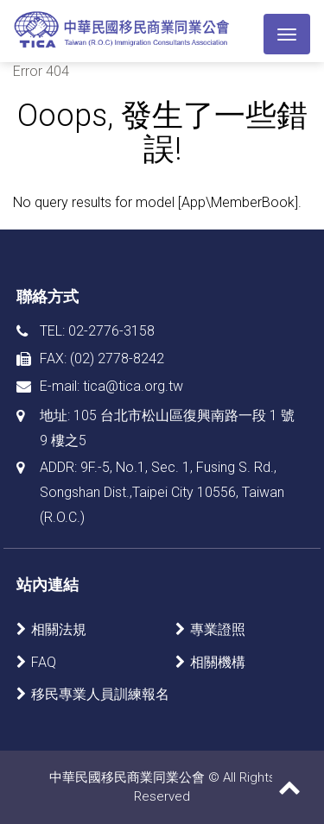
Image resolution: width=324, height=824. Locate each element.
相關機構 (217, 662)
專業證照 (217, 629)
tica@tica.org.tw (133, 386)
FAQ (43, 662)
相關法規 (58, 629)
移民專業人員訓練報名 (100, 694)
